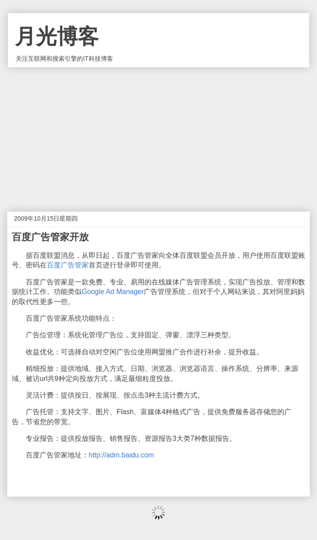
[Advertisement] (158, 133)
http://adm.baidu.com (121, 455)
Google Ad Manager (113, 291)
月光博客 (57, 36)
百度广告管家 (68, 265)
